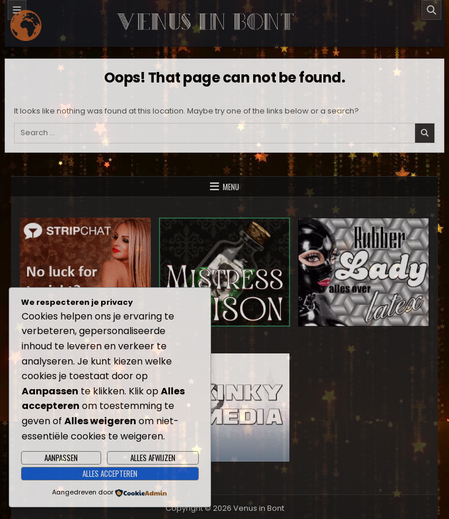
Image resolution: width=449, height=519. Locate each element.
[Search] (431, 10)
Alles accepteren (109, 473)
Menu (231, 187)
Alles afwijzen (152, 457)
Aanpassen (61, 457)
